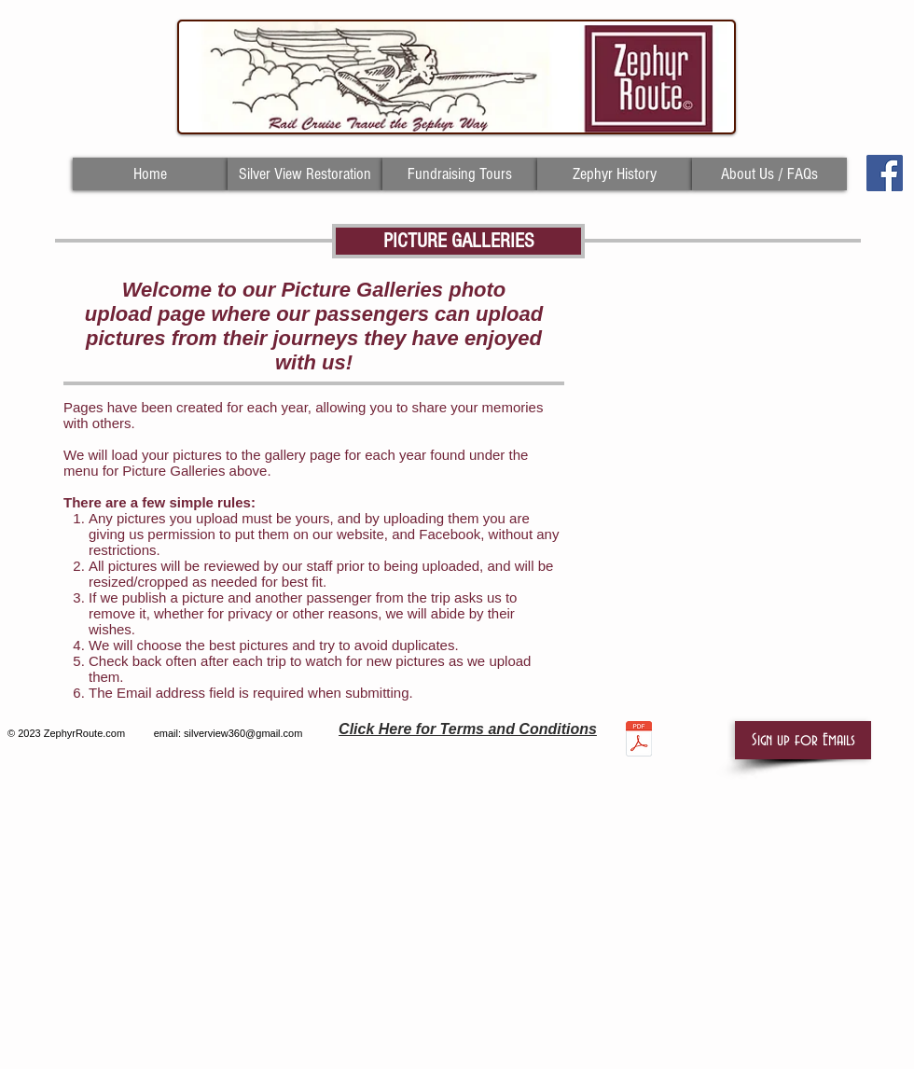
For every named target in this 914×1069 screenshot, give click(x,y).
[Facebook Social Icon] (884, 173)
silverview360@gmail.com (243, 733)
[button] (803, 740)
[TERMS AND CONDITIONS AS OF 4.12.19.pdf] (639, 740)
